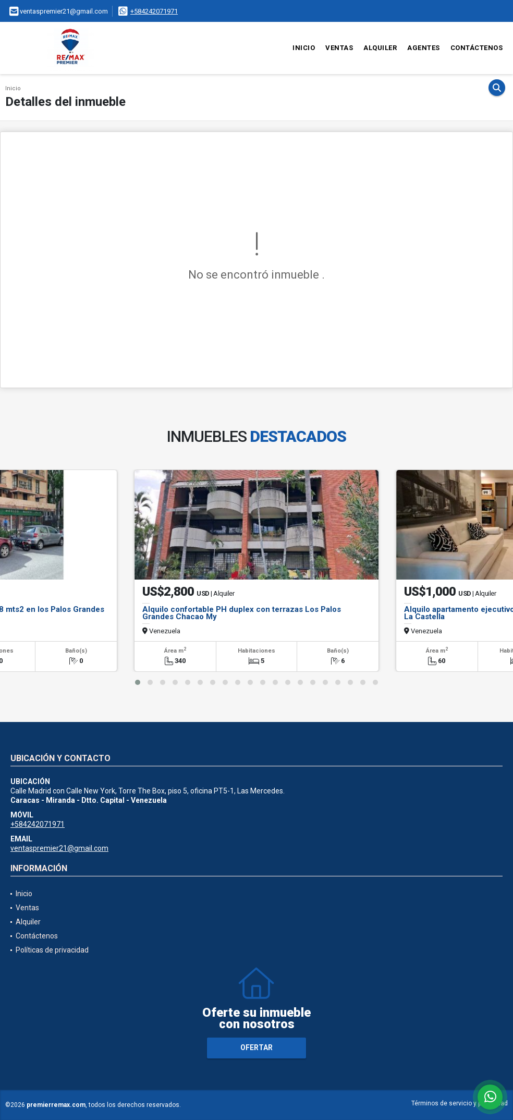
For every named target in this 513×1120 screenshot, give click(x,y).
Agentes (423, 48)
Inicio (303, 48)
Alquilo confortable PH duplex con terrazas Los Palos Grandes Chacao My (241, 613)
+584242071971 (154, 11)
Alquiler (380, 48)
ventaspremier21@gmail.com (59, 848)
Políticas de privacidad (52, 950)
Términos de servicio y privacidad (459, 1103)
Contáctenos (476, 48)
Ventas (339, 48)
